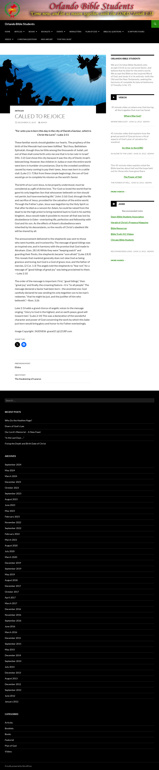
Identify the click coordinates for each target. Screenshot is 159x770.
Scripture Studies (136, 32)
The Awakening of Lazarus (53, 376)
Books (32, 32)
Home (7, 32)
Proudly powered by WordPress (18, 766)
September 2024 (13, 464)
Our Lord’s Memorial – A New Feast (23, 432)
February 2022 (12, 534)
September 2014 (13, 661)
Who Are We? (47, 39)
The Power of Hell (133, 176)
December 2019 (13, 562)
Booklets (45, 32)
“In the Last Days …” (14, 437)
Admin (43, 122)
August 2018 (11, 580)
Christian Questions (27, 39)
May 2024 (10, 470)
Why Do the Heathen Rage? (18, 420)
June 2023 (10, 505)
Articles (18, 32)
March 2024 (11, 476)
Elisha (53, 365)
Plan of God (91, 32)
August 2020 (11, 545)
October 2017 (12, 591)
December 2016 (13, 609)
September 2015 (13, 643)
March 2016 (11, 632)
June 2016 (10, 626)
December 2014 (13, 655)
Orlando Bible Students (20, 24)
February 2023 (12, 516)
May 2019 (10, 574)
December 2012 (13, 684)
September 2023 (13, 493)
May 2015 (10, 649)
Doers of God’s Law (14, 426)
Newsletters (75, 32)
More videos (119, 191)
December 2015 (13, 638)
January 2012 (11, 701)
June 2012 (10, 695)
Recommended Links (121, 251)
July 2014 (9, 666)
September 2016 (13, 620)
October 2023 (12, 487)
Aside (122, 204)
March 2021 (11, 539)
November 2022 (13, 522)
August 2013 (11, 678)
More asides (118, 260)
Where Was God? (119, 121)
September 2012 (13, 690)
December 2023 (13, 482)
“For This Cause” (64, 39)
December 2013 (13, 672)
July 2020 (9, 551)
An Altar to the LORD (121, 153)
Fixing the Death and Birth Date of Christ (25, 443)
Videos (8, 39)
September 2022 (13, 528)
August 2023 (11, 499)
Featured (9, 740)
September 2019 (13, 568)
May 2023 (10, 510)
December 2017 (13, 586)
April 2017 (10, 597)
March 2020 (11, 557)
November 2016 (13, 614)
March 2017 (11, 603)
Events (60, 32)
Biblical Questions (112, 32)
